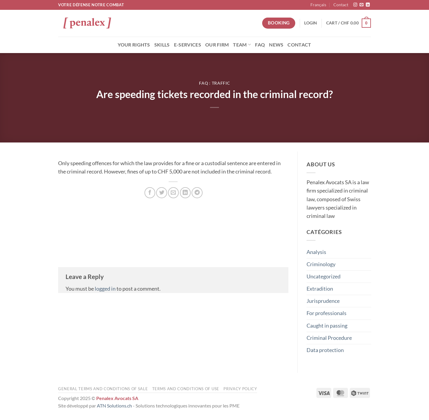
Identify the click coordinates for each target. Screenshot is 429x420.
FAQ (260, 44)
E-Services (187, 44)
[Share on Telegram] (197, 192)
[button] (310, 23)
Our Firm (217, 44)
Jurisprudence (323, 301)
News (276, 44)
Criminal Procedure (329, 337)
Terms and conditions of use (185, 388)
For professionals (326, 313)
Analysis (316, 252)
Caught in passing (327, 325)
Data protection (325, 350)
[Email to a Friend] (173, 192)
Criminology (321, 264)
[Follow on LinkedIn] (368, 5)
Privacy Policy (240, 388)
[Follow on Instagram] (355, 5)
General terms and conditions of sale (103, 388)
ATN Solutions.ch (114, 405)
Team (242, 44)
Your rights (134, 44)
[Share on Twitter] (161, 192)
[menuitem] (318, 5)
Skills (162, 44)
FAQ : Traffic (214, 83)
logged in (105, 289)
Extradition (320, 289)
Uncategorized (324, 276)
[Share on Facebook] (149, 192)
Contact (340, 4)
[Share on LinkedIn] (185, 192)
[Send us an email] (361, 5)
